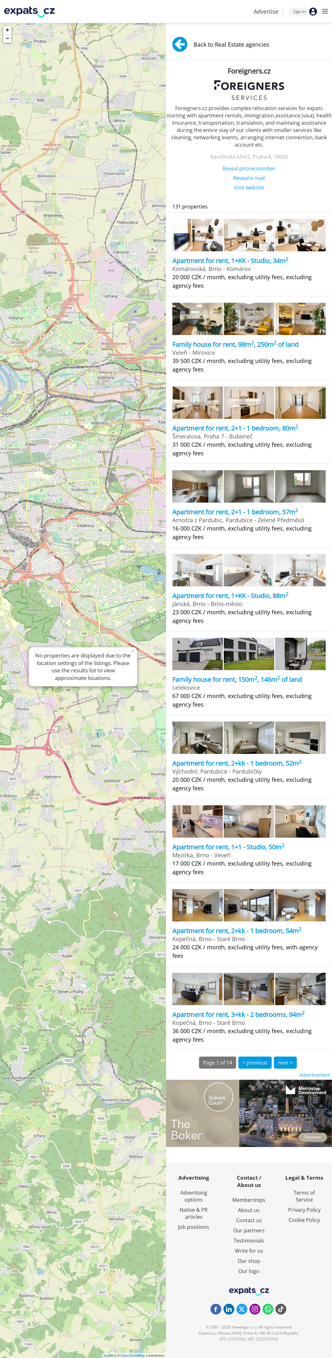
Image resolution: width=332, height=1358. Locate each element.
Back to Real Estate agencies (220, 44)
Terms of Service (304, 1196)
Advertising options (193, 1196)
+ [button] (7, 30)
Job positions (193, 1226)
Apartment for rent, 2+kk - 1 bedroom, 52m (237, 763)
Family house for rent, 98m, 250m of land (235, 344)
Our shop (249, 1260)
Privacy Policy (304, 1209)
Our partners (249, 1230)
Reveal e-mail (249, 178)
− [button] (7, 39)
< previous (255, 1062)
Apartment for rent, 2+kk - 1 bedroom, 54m (237, 930)
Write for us (249, 1250)
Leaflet (109, 1355)
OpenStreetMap (133, 1355)
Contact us (249, 1220)
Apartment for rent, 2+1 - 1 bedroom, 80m (235, 428)
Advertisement (314, 1075)
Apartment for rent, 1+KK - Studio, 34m (230, 260)
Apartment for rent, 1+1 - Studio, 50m (228, 847)
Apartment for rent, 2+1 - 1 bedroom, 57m (235, 512)
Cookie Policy (304, 1219)
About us (249, 1210)
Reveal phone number (249, 168)
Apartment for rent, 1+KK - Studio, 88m (230, 595)
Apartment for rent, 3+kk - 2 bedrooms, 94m (238, 1014)
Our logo (248, 1271)
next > (285, 1062)
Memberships (248, 1199)
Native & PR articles (194, 1213)
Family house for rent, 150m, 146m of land (237, 679)
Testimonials (249, 1240)
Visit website (249, 187)
